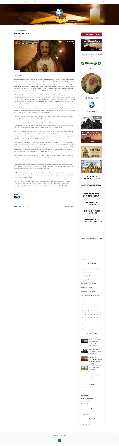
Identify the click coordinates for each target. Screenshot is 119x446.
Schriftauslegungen (21, 30)
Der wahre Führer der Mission (88, 291)
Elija (15, 36)
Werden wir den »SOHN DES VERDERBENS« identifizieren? (95, 342)
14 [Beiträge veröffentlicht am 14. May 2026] (94, 314)
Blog (57, 1)
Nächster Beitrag (69, 206)
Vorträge (34, 1)
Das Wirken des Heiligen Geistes (89, 283)
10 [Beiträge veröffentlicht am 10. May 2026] (82, 314)
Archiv (63, 1)
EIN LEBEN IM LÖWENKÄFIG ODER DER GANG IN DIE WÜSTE (95, 359)
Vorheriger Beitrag (21, 206)
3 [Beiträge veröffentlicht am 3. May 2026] (82, 311)
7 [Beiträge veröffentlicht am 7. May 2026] (94, 311)
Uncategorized (84, 404)
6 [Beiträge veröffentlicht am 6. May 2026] (91, 311)
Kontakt (69, 1)
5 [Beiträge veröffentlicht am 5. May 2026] (88, 311)
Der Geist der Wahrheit (86, 287)
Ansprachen (84, 390)
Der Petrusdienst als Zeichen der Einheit (91, 295)
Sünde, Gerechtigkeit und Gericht (89, 279)
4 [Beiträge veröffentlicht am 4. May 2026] (85, 311)
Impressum (87, 1)
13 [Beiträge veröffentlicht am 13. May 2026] (91, 314)
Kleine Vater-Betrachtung (47, 1)
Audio (84, 257)
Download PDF (18, 190)
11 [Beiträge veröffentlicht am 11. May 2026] (85, 314)
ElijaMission (59, 18)
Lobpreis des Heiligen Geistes (88, 275)
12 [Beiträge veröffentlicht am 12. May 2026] (88, 314)
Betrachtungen (84, 395)
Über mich (26, 1)
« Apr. (82, 329)
